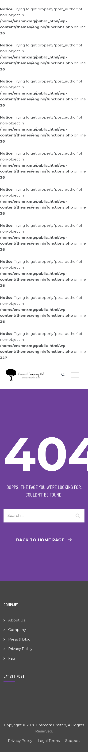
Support (72, 740)
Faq (11, 658)
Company (17, 629)
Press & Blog (19, 639)
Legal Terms (49, 740)
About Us (16, 620)
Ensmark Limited (51, 725)
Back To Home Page (40, 540)
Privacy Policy (20, 648)
